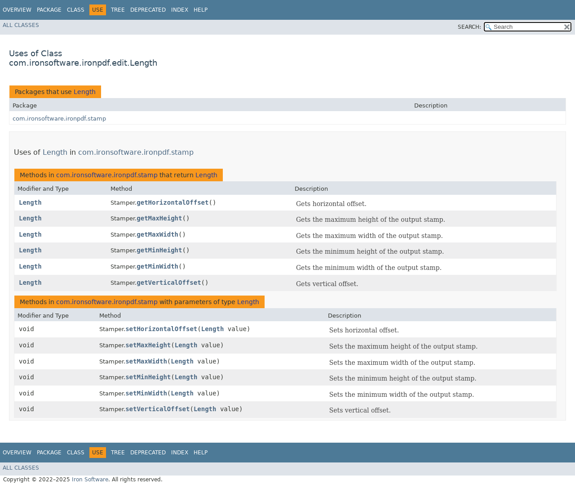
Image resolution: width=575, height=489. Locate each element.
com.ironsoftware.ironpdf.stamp (59, 118)
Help (201, 10)
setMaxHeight (148, 345)
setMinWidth (146, 393)
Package (49, 10)
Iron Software (90, 479)
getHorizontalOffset (172, 202)
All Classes (21, 25)
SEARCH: (469, 27)
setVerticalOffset (157, 409)
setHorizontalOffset (161, 328)
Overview (17, 10)
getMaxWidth (157, 234)
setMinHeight (148, 377)
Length (85, 91)
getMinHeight (159, 250)
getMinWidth (157, 266)
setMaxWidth (146, 361)
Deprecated (148, 10)
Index (179, 10)
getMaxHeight (159, 218)
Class (75, 10)
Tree (118, 10)
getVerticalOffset (169, 282)
